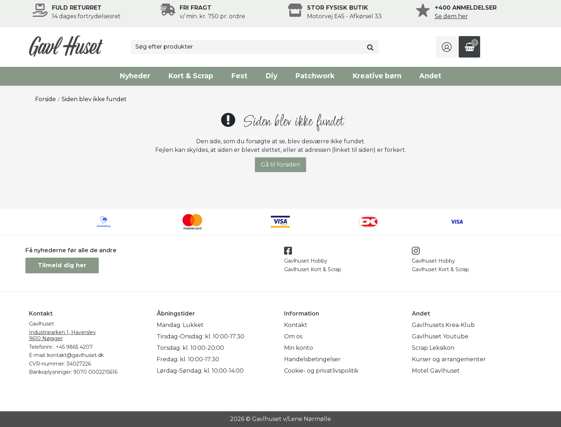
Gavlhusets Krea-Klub (443, 325)
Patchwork (315, 76)
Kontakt (295, 325)
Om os (293, 336)
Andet (430, 76)
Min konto (298, 347)
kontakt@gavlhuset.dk (75, 355)
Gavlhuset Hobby (305, 261)
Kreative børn (376, 76)
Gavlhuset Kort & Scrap (312, 269)
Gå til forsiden (280, 164)
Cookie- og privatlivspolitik (321, 370)
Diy (271, 76)
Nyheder (134, 76)
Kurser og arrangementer (449, 359)
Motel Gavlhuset (436, 370)
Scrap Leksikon (433, 347)
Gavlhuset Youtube (440, 336)
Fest (239, 76)
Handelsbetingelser (312, 359)
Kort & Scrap (190, 76)
